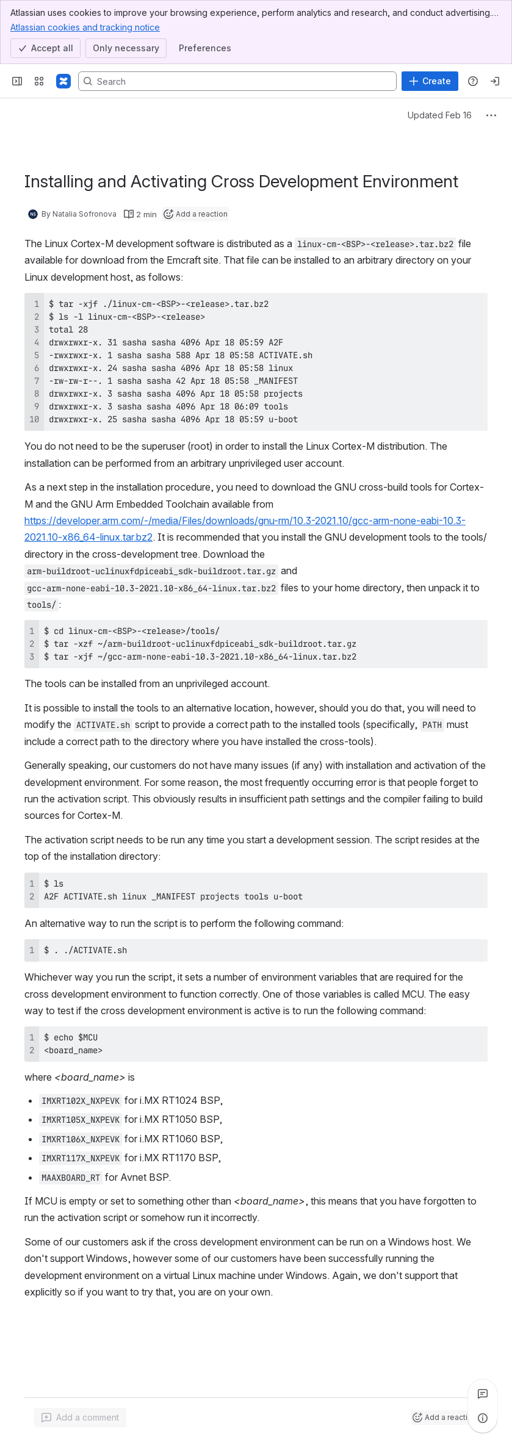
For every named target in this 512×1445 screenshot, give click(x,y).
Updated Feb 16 (440, 115)
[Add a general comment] (80, 1417)
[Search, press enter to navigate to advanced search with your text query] (237, 81)
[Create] (430, 81)
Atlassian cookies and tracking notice (85, 26)
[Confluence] (63, 81)
